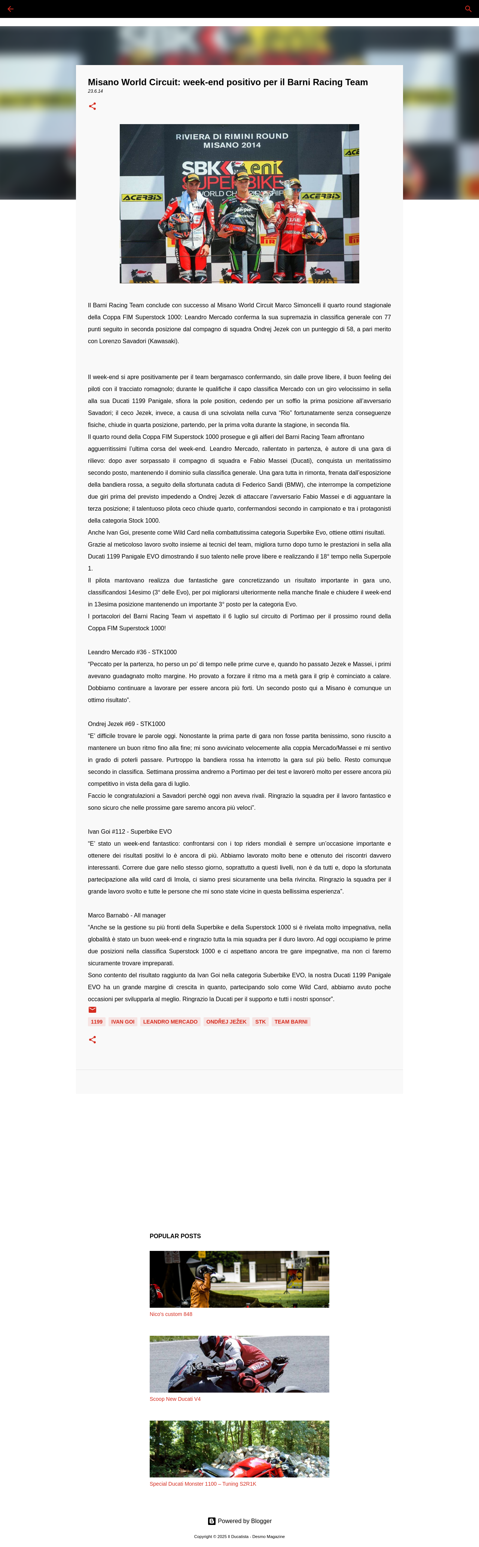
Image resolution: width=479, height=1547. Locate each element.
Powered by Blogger (239, 1521)
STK (260, 1022)
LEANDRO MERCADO (170, 1022)
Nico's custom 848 (171, 1314)
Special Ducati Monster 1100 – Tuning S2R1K (203, 1484)
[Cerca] (31, 9)
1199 (97, 1022)
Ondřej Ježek (227, 1022)
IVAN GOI (123, 1022)
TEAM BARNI (291, 1022)
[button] (92, 107)
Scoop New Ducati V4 (175, 1399)
